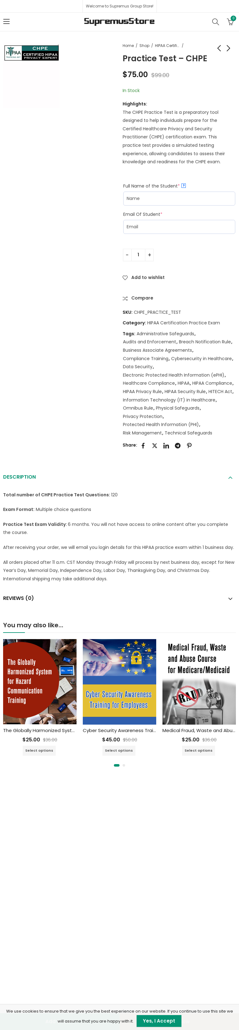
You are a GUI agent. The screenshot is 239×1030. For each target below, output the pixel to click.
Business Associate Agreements (157, 350)
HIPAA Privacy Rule (142, 391)
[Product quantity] (138, 255)
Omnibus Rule (138, 408)
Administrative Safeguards (165, 334)
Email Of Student (142, 214)
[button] (116, 765)
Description (19, 476)
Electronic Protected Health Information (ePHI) (173, 375)
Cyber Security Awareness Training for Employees (140, 730)
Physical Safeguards (177, 408)
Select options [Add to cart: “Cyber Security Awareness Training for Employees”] (119, 750)
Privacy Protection (142, 416)
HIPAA (184, 383)
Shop (144, 45)
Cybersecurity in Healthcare (201, 358)
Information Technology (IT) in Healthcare (169, 400)
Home (128, 45)
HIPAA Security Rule (185, 391)
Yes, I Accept (159, 1021)
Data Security (137, 367)
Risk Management (142, 433)
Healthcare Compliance (149, 383)
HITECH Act (220, 391)
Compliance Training (145, 358)
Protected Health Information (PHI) (161, 424)
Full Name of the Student (154, 186)
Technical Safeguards (188, 433)
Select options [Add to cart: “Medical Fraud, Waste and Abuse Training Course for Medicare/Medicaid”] (198, 750)
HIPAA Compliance (212, 383)
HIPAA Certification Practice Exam (167, 45)
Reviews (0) (18, 598)
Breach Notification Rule (205, 342)
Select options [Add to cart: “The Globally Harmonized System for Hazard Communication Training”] (39, 750)
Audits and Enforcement (149, 342)
